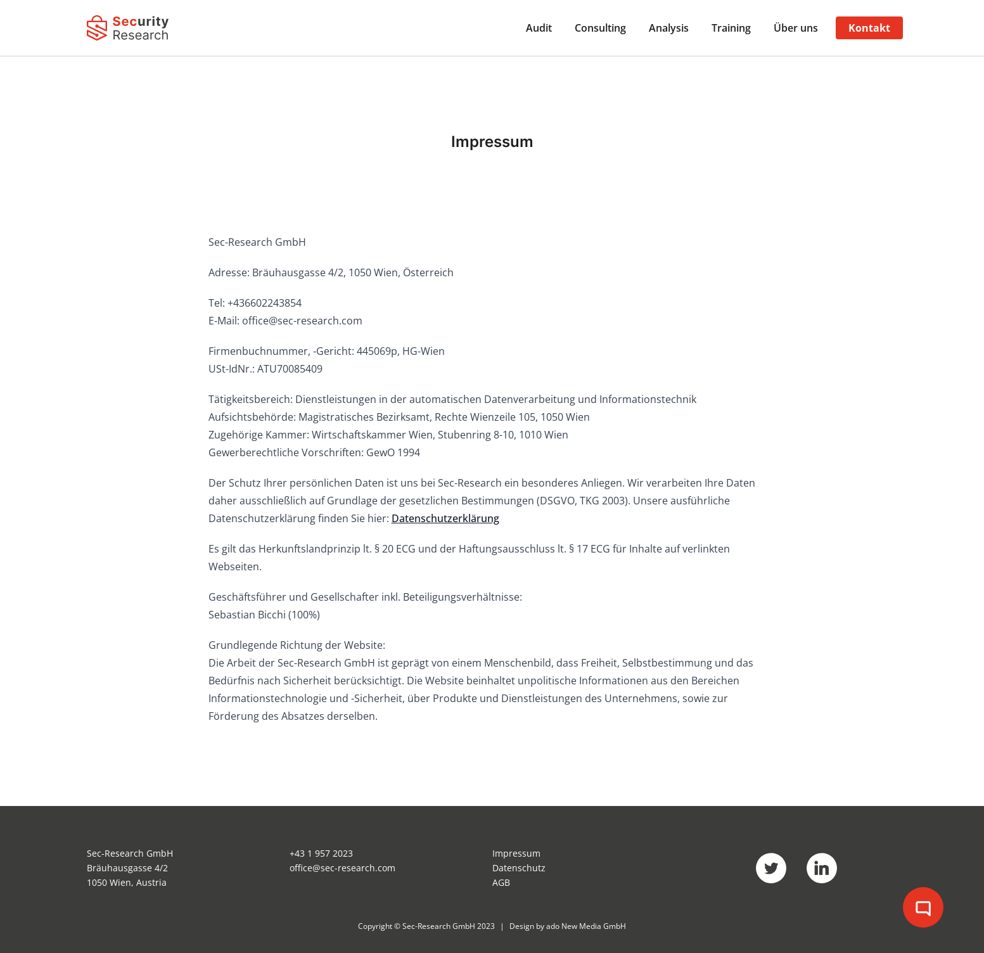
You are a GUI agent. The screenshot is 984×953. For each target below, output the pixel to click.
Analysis (669, 28)
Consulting (600, 28)
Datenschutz (519, 868)
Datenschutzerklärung (445, 518)
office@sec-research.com (342, 868)
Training (731, 28)
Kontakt (869, 28)
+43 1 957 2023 (321, 853)
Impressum (516, 853)
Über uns (796, 28)
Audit (539, 28)
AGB (501, 882)
